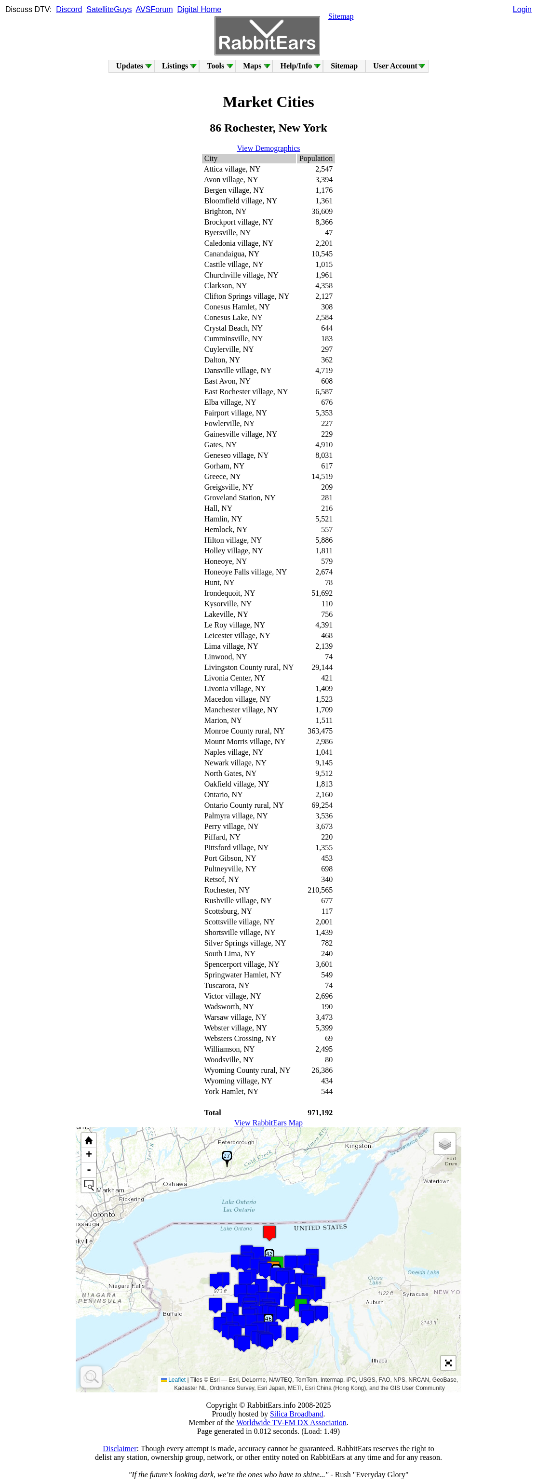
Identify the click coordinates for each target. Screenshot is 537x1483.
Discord (69, 9)
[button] (321, 1314)
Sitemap (340, 16)
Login (522, 9)
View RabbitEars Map (268, 1123)
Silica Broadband (296, 1414)
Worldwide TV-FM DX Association (291, 1422)
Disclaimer (119, 1448)
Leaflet (173, 1379)
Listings (175, 66)
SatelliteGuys (109, 9)
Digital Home (199, 9)
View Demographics (268, 148)
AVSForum (154, 9)
